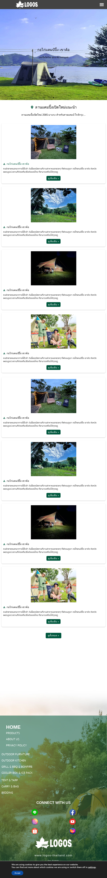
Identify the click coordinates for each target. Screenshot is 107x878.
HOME (13, 727)
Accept (17, 873)
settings (92, 867)
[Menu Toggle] (101, 4)
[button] (3, 55)
